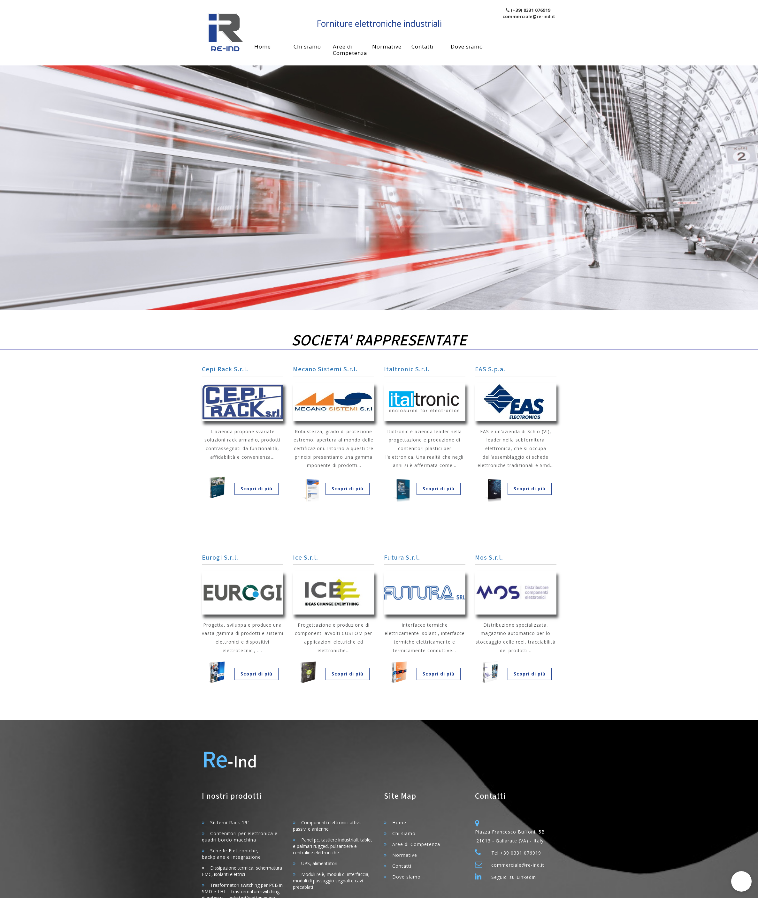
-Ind (229, 760)
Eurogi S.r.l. (220, 558)
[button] (741, 881)
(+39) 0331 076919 (530, 10)
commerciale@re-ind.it (528, 16)
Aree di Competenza (350, 50)
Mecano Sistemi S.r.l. (325, 369)
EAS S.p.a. (490, 369)
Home (262, 46)
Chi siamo (307, 46)
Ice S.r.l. (305, 558)
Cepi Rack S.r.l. (225, 369)
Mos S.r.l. (489, 558)
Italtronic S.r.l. (407, 369)
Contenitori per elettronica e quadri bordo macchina (240, 836)
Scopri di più (256, 489)
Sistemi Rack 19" (230, 822)
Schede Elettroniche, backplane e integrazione (231, 854)
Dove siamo (467, 46)
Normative (387, 46)
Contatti (422, 46)
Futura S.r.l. (402, 558)
